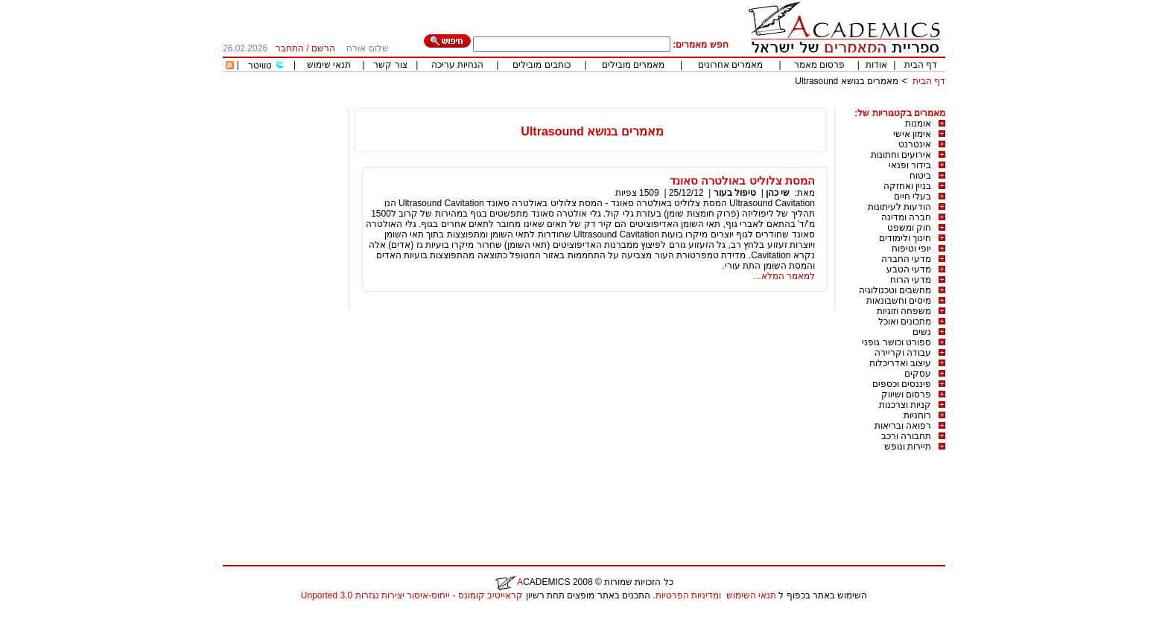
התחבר (290, 48)
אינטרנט (914, 144)
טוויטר (260, 65)
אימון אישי (912, 134)
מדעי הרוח (910, 280)
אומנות (918, 123)
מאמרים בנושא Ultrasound (846, 81)
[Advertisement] (674, 102)
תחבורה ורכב (906, 436)
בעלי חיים (912, 196)
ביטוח (920, 175)
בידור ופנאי (910, 165)
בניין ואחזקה (907, 186)
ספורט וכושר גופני (896, 342)
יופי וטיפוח (911, 248)
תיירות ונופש (907, 446)
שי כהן (778, 193)
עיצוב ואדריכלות (900, 363)
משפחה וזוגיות (904, 311)
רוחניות (917, 415)
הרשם (323, 48)
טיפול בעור (735, 193)
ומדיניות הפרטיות (688, 595)
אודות (876, 65)
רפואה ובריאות (903, 426)
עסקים (917, 373)
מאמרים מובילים (633, 65)
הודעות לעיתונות (899, 207)
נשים (922, 332)
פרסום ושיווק (906, 394)
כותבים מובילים (541, 65)
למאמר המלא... (784, 276)
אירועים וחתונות (901, 155)
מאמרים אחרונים (730, 65)
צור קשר (390, 65)
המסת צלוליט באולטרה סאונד (742, 180)
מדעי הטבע (908, 269)
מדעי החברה (906, 259)
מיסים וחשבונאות (898, 300)
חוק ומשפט (909, 228)
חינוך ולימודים (905, 238)
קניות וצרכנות (905, 405)
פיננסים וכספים (901, 384)
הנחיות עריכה (457, 65)
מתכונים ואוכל (904, 321)
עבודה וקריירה (903, 353)
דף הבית (920, 65)
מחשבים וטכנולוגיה (895, 290)
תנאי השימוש (751, 595)
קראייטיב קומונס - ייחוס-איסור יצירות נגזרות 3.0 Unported (412, 595)
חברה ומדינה (906, 217)
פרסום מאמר (819, 65)
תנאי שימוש (329, 65)
